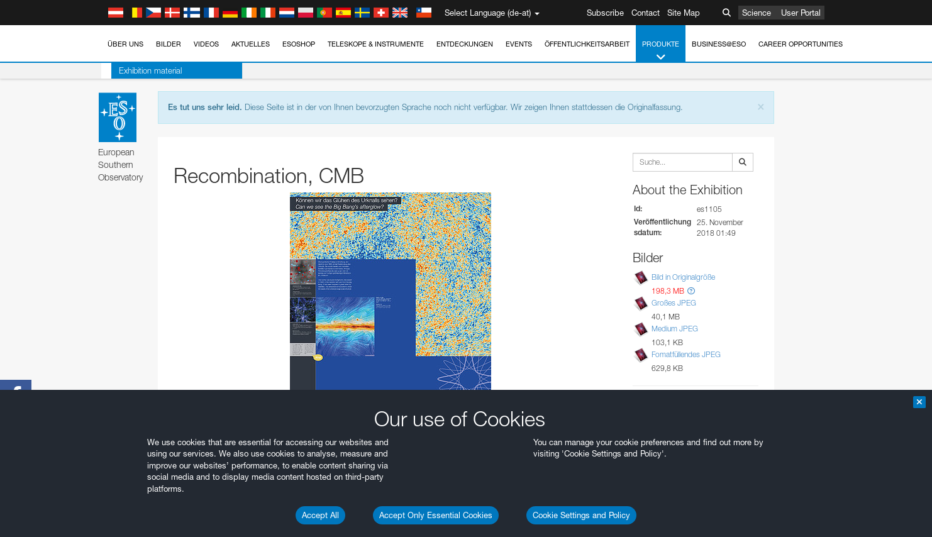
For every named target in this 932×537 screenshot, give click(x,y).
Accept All (320, 515)
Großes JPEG (674, 302)
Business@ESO (719, 44)
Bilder (168, 44)
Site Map (683, 13)
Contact (645, 13)
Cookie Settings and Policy (581, 515)
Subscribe (605, 13)
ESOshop (298, 44)
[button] (691, 291)
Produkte (660, 51)
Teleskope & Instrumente (376, 44)
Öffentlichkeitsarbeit (587, 44)
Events (519, 44)
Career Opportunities (800, 44)
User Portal (801, 13)
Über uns (125, 44)
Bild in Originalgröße (683, 277)
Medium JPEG (675, 328)
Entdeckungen (464, 44)
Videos (206, 44)
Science (756, 13)
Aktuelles (250, 44)
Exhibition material (140, 70)
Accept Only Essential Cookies (435, 515)
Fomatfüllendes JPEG (686, 355)
